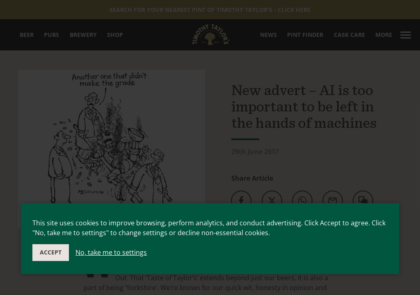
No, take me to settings (111, 252)
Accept (51, 252)
